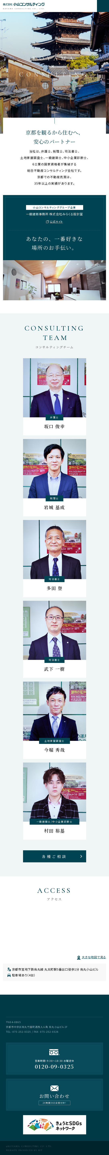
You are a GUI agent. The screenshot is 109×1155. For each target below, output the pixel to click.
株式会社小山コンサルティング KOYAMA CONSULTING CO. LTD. (48, 6)
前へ (41, 12)
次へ (68, 12)
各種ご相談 (54, 856)
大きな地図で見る (94, 957)
